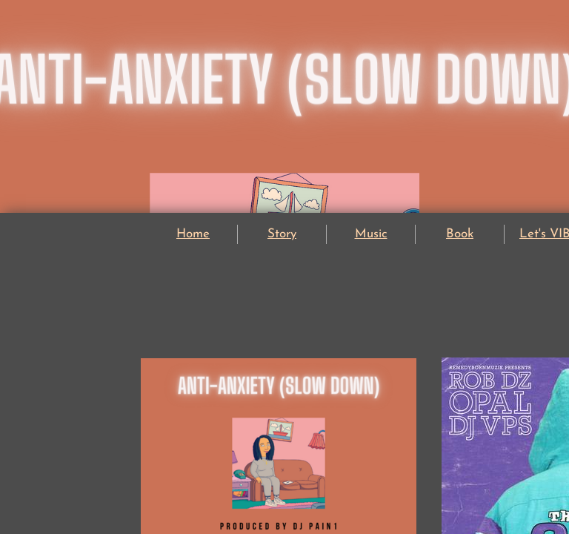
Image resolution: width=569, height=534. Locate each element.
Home (193, 234)
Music (371, 234)
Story (281, 234)
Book (459, 234)
